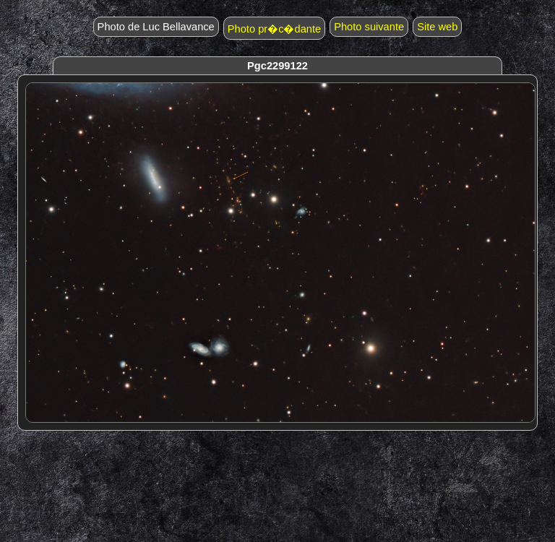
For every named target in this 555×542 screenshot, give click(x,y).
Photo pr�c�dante (274, 29)
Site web (437, 27)
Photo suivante (369, 27)
